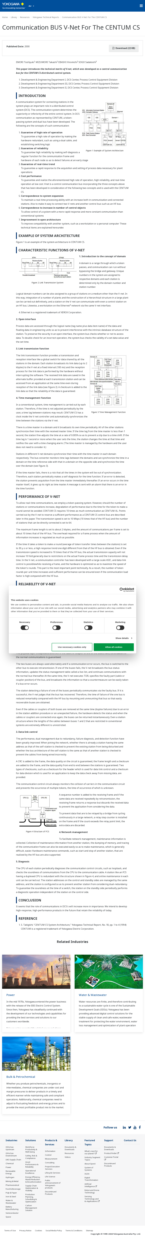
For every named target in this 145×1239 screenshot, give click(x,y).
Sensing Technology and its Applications (92, 1198)
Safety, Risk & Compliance (31, 1156)
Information (50, 1151)
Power (10, 995)
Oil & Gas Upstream (10, 1148)
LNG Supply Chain (13, 1159)
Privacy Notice (25, 1230)
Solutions (30, 1140)
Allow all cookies (113, 647)
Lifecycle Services (52, 1172)
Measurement (51, 1158)
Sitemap (89, 1230)
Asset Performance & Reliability (31, 1164)
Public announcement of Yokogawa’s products (52, 1184)
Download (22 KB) (123, 48)
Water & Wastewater (93, 995)
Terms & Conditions (73, 1230)
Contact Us (130, 1140)
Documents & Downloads (70, 1148)
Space (8, 1217)
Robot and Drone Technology (92, 1191)
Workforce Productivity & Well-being (31, 1149)
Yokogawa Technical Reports (46, 17)
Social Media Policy (54, 1230)
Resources (25, 17)
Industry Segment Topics (92, 1158)
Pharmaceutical (12, 1185)
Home (5, 17)
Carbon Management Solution (31, 1208)
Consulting (49, 1162)
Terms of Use (10, 1230)
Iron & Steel (11, 1196)
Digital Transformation (91, 1178)
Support (108, 1140)
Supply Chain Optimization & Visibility (31, 1188)
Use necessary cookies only (72, 647)
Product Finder (110, 1153)
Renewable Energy (10, 1172)
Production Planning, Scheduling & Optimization (31, 1198)
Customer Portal (111, 1157)
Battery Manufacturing (12, 1207)
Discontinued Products (50, 1192)
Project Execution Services (52, 1167)
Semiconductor (12, 1213)
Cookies (38, 1230)
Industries (11, 1140)
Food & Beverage (13, 1189)
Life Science (50, 1176)
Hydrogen (10, 1177)
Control (48, 1155)
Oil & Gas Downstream (11, 1154)
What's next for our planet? (91, 1152)
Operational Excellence (30, 1171)
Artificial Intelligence (90, 1185)
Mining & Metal (12, 1181)
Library (14, 17)
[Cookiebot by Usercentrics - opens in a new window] (121, 590)
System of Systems (89, 1168)
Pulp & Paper (11, 1192)
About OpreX (90, 1163)
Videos (68, 1157)
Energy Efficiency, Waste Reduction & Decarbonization (33, 1179)
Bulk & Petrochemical (20, 1077)
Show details (122, 638)
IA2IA (87, 1173)
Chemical (10, 1163)
